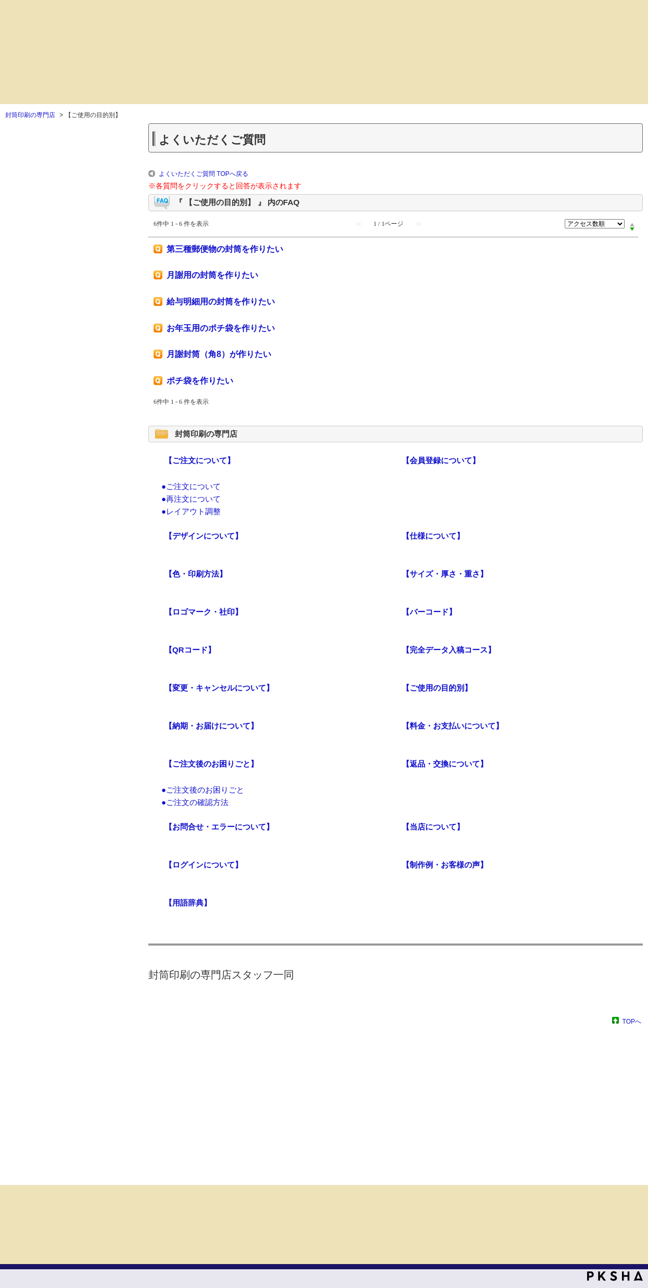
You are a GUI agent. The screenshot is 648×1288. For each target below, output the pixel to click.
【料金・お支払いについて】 (452, 725)
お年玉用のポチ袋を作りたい (221, 328)
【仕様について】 (433, 535)
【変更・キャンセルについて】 (219, 687)
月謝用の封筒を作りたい (212, 275)
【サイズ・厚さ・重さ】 (445, 573)
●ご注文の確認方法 (194, 802)
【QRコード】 (189, 649)
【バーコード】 (429, 611)
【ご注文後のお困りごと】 (211, 763)
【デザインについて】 (203, 535)
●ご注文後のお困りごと (202, 789)
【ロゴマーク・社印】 (203, 611)
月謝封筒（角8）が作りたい (219, 354)
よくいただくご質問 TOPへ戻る (203, 173)
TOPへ (631, 1021)
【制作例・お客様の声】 (445, 864)
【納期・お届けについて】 (211, 725)
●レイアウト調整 (191, 511)
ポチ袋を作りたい (200, 380)
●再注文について (191, 498)
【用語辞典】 (187, 902)
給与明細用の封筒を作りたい (221, 301)
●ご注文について (191, 486)
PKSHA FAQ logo (615, 1276)
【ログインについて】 (203, 864)
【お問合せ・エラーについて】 (219, 826)
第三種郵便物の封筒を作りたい (225, 249)
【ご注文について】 (199, 460)
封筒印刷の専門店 (30, 115)
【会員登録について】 (441, 460)
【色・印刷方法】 (195, 573)
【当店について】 (433, 826)
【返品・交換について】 (445, 763)
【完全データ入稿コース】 (448, 649)
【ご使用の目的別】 (437, 687)
